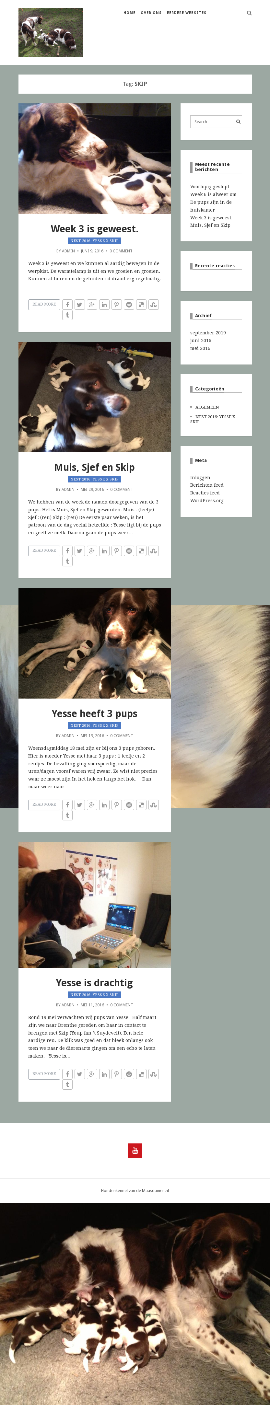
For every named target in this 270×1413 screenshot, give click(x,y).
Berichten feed (207, 485)
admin (68, 251)
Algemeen (207, 407)
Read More (44, 304)
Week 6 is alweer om (213, 194)
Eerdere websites (186, 13)
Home (129, 13)
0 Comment (121, 251)
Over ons (151, 13)
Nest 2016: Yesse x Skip (94, 240)
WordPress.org (207, 500)
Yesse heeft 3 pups (94, 713)
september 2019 (208, 332)
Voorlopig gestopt (209, 186)
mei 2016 (200, 348)
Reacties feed (205, 492)
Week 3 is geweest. (94, 229)
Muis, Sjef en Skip (94, 467)
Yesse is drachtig (94, 983)
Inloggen (200, 477)
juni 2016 (200, 340)
